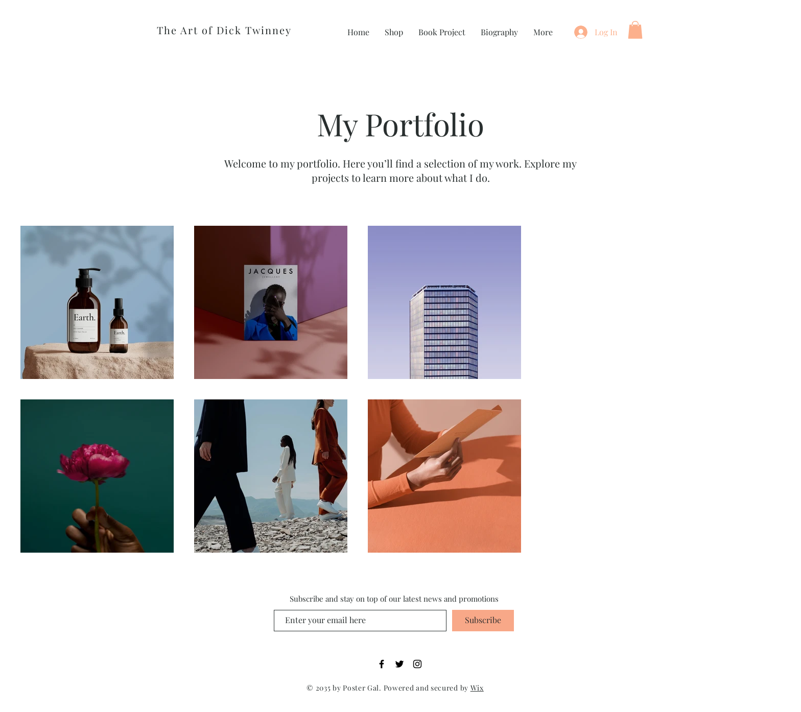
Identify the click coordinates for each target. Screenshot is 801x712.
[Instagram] (417, 664)
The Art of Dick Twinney (224, 30)
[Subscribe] (483, 620)
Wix (477, 688)
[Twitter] (399, 664)
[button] (635, 30)
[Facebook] (381, 664)
